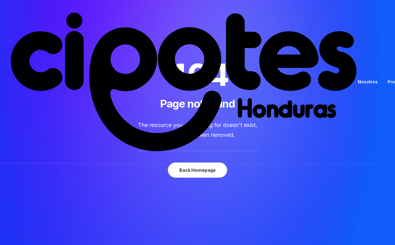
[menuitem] (370, 81)
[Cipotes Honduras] (184, 81)
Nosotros (368, 81)
